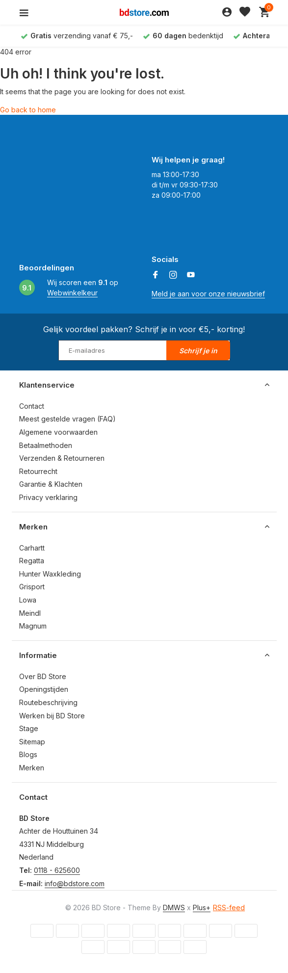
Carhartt (32, 548)
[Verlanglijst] (244, 12)
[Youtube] (191, 275)
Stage (28, 728)
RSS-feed (229, 907)
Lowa (27, 600)
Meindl (30, 613)
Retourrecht (38, 471)
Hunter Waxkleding (50, 574)
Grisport (32, 586)
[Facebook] (155, 275)
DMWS (174, 907)
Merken (31, 767)
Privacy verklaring (48, 497)
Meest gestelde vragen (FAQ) (67, 419)
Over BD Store (42, 676)
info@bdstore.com (75, 883)
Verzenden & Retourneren (62, 458)
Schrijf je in (198, 350)
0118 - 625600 (57, 870)
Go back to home (28, 109)
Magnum (33, 626)
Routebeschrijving (48, 702)
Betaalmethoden (45, 445)
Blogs (28, 754)
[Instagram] (173, 275)
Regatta (31, 560)
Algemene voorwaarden (58, 432)
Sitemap (32, 741)
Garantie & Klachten (50, 484)
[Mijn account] (227, 12)
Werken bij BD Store (52, 715)
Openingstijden (43, 689)
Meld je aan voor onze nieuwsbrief (208, 293)
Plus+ (201, 907)
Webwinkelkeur (72, 293)
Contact (31, 406)
